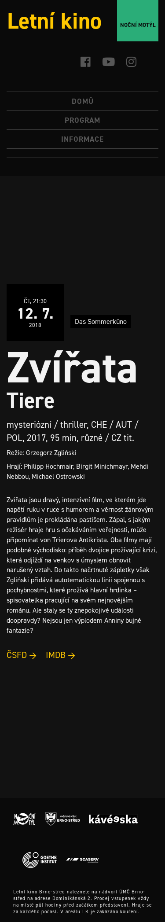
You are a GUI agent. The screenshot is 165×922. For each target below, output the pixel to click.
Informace (82, 139)
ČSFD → (22, 655)
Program (82, 120)
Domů (83, 101)
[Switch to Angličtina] (82, 162)
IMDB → (61, 655)
